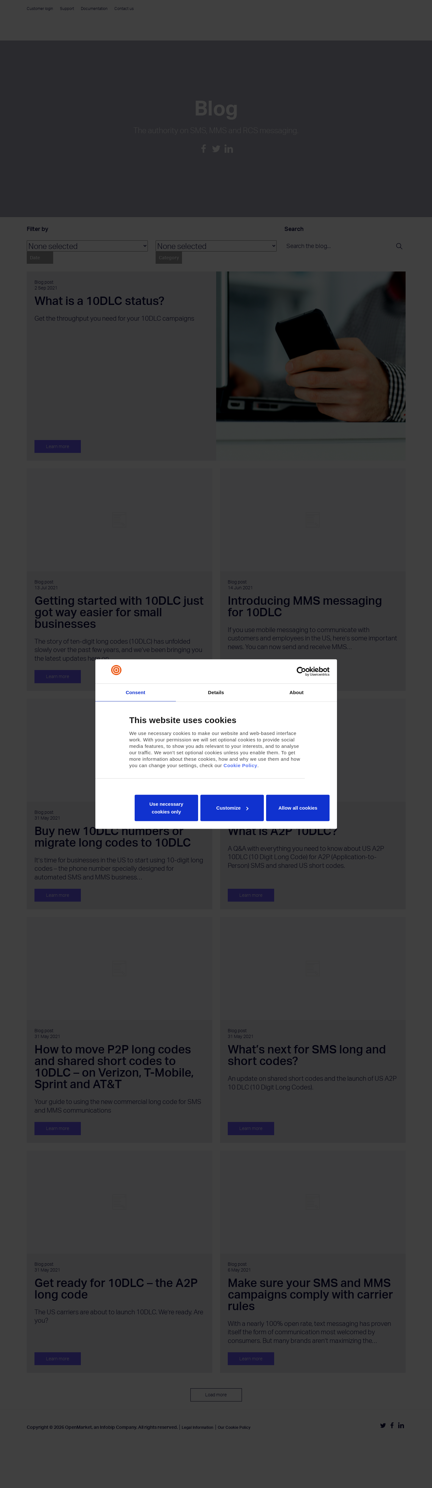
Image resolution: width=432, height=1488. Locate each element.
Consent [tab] (135, 692)
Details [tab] (216, 692)
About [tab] (297, 692)
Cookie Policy (240, 765)
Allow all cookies (297, 808)
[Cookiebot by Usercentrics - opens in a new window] (301, 671)
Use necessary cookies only (166, 808)
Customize (232, 808)
